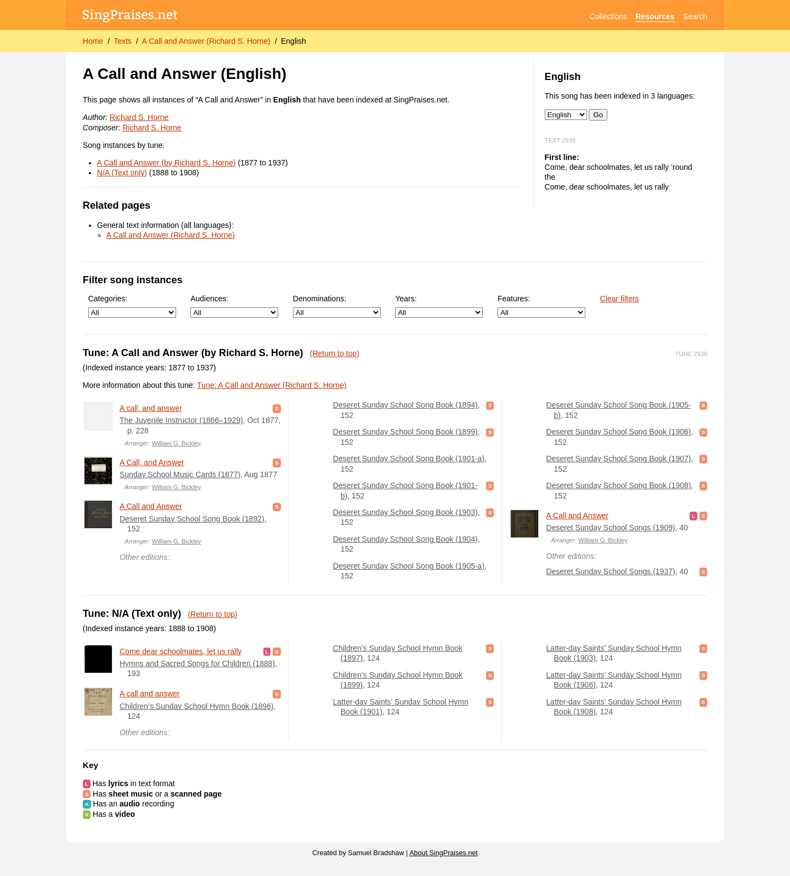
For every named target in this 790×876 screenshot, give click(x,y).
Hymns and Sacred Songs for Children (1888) (197, 663)
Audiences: (234, 306)
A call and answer (150, 693)
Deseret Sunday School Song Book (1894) (405, 404)
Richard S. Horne (139, 117)
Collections (608, 16)
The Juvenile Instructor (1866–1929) (181, 420)
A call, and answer (151, 408)
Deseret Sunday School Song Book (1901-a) (408, 458)
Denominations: (337, 306)
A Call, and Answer (152, 462)
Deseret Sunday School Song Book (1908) (618, 485)
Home (93, 41)
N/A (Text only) (122, 172)
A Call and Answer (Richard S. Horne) (206, 41)
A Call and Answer (151, 506)
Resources (655, 16)
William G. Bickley (176, 443)
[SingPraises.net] (130, 16)
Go (598, 115)
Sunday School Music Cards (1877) (180, 474)
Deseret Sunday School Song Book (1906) (618, 431)
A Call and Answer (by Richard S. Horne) (166, 162)
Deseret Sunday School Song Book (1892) (192, 518)
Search (695, 16)
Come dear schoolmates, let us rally (181, 651)
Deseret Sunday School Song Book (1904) (405, 539)
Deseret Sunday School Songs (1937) (610, 571)
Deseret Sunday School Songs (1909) (610, 527)
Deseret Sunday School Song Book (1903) (405, 512)
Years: (439, 306)
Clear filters (619, 298)
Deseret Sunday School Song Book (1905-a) (408, 566)
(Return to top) (334, 353)
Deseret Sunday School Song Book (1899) (405, 431)
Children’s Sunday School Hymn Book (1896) (197, 706)
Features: (541, 306)
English (293, 41)
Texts (123, 41)
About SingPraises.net (443, 853)
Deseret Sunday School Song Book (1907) (618, 458)
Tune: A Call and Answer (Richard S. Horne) (272, 385)
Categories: (132, 306)
